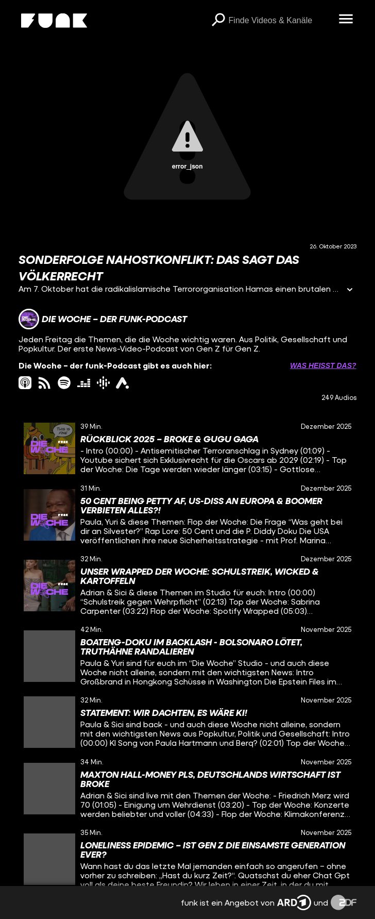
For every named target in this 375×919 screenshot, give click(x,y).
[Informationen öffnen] (349, 290)
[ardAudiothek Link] (122, 382)
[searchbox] (280, 20)
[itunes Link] (25, 382)
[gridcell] (187, 448)
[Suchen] (218, 20)
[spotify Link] (64, 382)
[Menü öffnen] (346, 19)
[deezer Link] (83, 382)
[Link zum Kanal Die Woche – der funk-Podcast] (103, 319)
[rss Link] (44, 382)
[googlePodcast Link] (103, 382)
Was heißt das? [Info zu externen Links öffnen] (323, 365)
